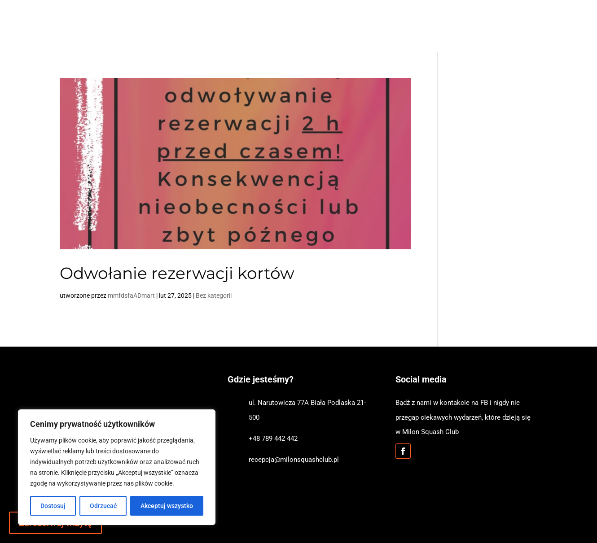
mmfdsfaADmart (131, 295)
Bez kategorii (214, 295)
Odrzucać (103, 505)
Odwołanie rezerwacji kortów (177, 273)
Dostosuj (53, 505)
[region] (116, 467)
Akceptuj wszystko (166, 505)
